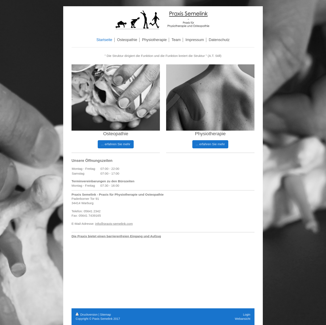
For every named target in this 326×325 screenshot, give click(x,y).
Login (246, 314)
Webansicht (242, 318)
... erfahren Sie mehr (115, 144)
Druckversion (87, 314)
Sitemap (105, 314)
